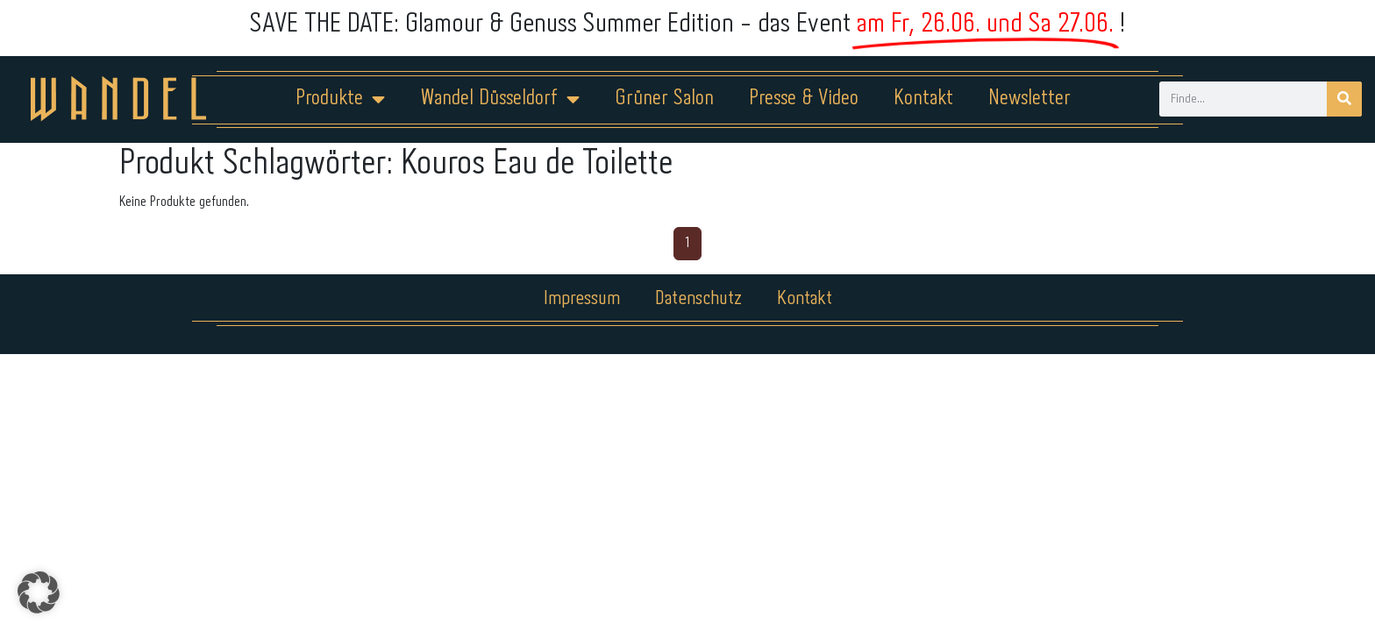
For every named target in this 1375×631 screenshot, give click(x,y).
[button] (38, 592)
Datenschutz (698, 299)
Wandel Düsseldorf (500, 99)
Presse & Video (803, 98)
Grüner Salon (664, 98)
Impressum (582, 299)
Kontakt (923, 98)
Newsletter (1029, 98)
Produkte (340, 99)
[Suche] (1344, 99)
